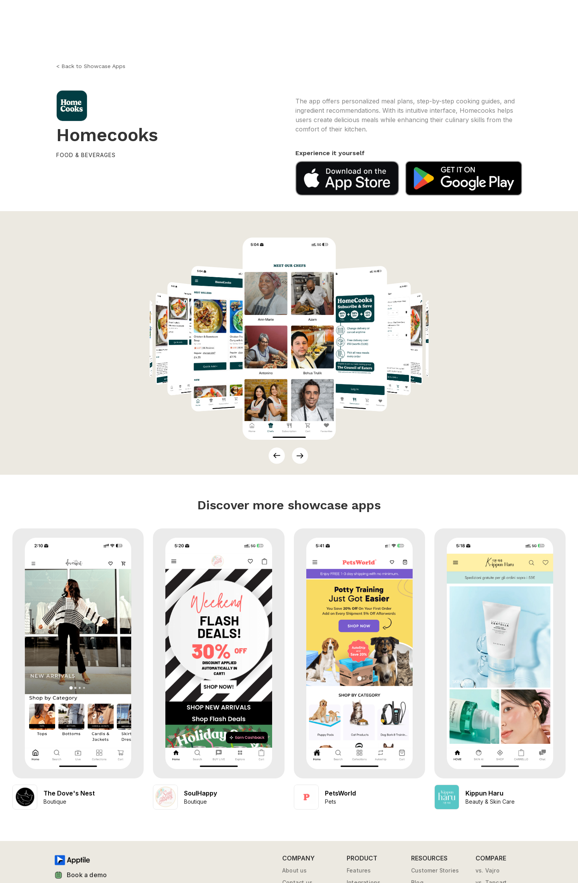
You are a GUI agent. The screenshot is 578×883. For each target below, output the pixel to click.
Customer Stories (435, 870)
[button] (277, 456)
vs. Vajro (488, 870)
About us (294, 870)
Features (359, 870)
